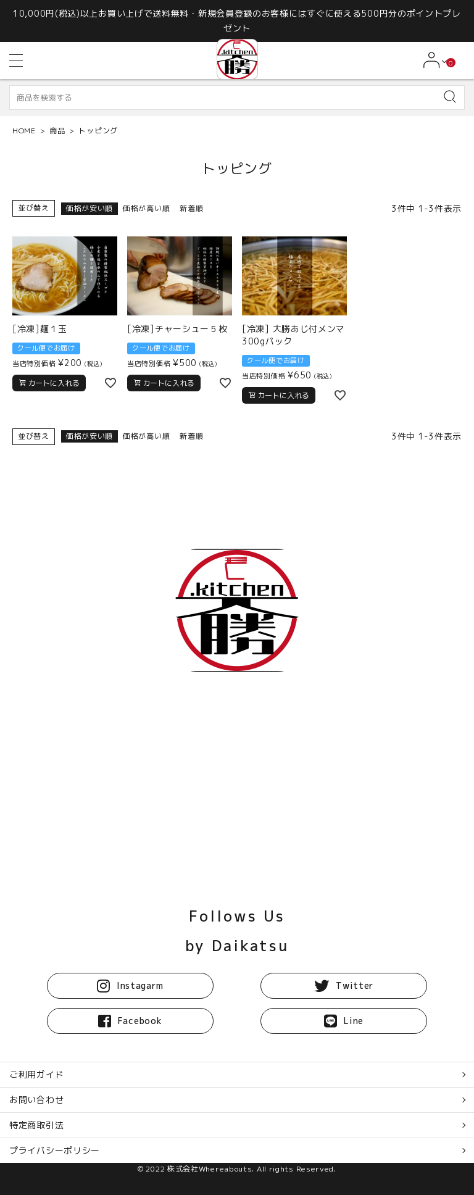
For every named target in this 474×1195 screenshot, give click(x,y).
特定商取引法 (36, 1125)
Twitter (343, 985)
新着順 (191, 208)
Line (344, 1021)
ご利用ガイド (36, 1074)
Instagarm (130, 985)
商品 (57, 130)
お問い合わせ (36, 1099)
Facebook (130, 1021)
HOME (24, 130)
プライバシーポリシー (54, 1150)
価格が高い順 (146, 208)
